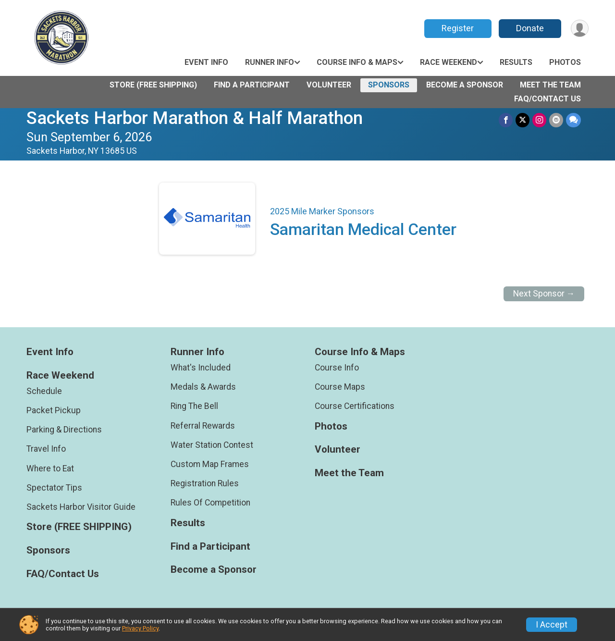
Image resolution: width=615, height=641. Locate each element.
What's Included (201, 367)
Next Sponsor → (544, 293)
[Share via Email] (556, 120)
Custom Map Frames (210, 464)
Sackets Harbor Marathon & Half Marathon (194, 118)
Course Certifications (354, 406)
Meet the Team (550, 84)
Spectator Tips (54, 488)
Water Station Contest (212, 445)
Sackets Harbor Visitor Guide (80, 507)
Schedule (44, 391)
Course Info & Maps (357, 62)
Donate (530, 28)
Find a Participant (252, 84)
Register (458, 28)
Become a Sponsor (464, 84)
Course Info (337, 367)
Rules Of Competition (210, 502)
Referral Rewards (203, 426)
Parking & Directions (64, 429)
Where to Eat (50, 468)
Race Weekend (448, 62)
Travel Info (46, 449)
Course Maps (340, 387)
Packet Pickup (53, 410)
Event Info (206, 62)
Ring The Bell (194, 406)
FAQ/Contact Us (547, 98)
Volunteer (329, 84)
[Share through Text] (573, 120)
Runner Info (269, 62)
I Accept (551, 624)
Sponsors (388, 84)
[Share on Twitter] (522, 120)
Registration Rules (205, 483)
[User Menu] (580, 28)
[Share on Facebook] (506, 120)
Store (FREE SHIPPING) (153, 84)
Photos (565, 62)
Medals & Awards (203, 387)
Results (516, 62)
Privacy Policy (140, 628)
